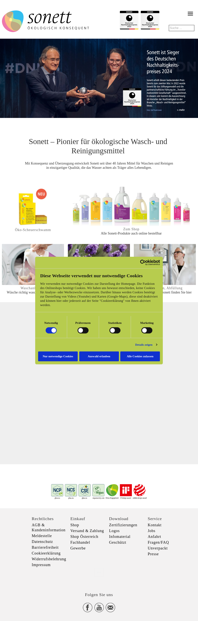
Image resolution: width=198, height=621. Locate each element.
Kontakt (154, 525)
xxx (99, 572)
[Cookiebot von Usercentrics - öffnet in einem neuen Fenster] (143, 262)
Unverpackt (158, 548)
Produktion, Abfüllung (165, 288)
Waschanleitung (32, 288)
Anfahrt (154, 536)
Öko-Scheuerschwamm (33, 230)
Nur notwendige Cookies (58, 356)
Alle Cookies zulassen (140, 356)
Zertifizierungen (123, 525)
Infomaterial (120, 536)
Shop (74, 525)
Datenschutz (42, 541)
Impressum (41, 565)
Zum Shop (131, 229)
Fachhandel (80, 542)
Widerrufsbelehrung (49, 559)
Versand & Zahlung (87, 531)
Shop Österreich (84, 536)
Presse (153, 554)
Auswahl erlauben (99, 356)
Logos (114, 531)
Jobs (151, 531)
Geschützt (117, 542)
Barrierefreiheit (45, 547)
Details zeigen (143, 344)
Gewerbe (78, 548)
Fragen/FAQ (158, 542)
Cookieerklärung (46, 553)
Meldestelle (42, 536)
